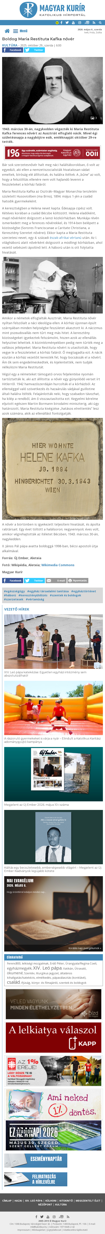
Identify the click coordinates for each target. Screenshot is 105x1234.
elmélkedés (43, 978)
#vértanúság (35, 599)
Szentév (29, 973)
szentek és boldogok (72, 983)
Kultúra (9, 45)
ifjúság (25, 983)
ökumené (15, 973)
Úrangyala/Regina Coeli (80, 963)
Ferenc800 (14, 963)
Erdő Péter (57, 963)
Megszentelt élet (88, 1200)
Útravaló (80, 968)
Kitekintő (66, 1200)
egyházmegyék (19, 968)
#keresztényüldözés (32, 595)
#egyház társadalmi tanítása (48, 591)
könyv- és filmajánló (45, 983)
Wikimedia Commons (57, 565)
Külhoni (50, 1200)
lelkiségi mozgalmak (35, 963)
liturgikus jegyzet (47, 973)
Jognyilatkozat (54, 1229)
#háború (10, 595)
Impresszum (24, 1229)
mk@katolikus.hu (38, 1226)
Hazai (18, 1200)
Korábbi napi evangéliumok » (85, 948)
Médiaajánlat (38, 1229)
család (13, 982)
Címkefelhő (15, 957)
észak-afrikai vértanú (66, 238)
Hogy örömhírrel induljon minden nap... (26, 886)
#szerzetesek (13, 599)
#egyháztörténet (83, 591)
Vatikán (68, 968)
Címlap (7, 1200)
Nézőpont (45, 1204)
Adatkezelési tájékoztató (75, 1229)
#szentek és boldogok (65, 595)
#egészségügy (14, 591)
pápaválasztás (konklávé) (69, 978)
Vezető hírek (16, 609)
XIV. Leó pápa (47, 968)
